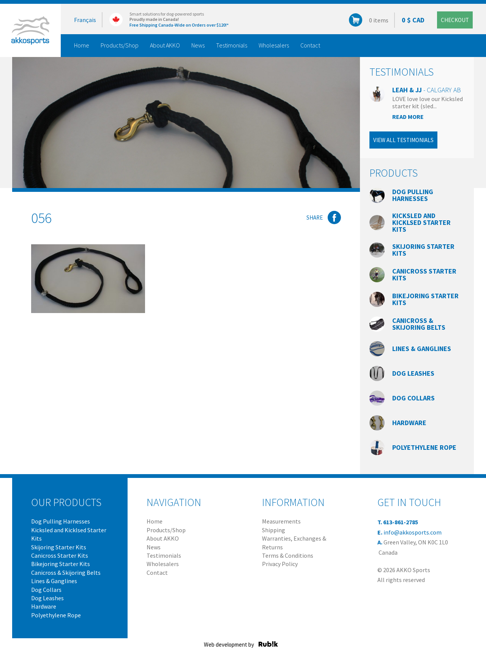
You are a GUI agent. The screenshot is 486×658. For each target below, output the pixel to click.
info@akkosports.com (412, 532)
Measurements (281, 521)
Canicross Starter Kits (424, 274)
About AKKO (165, 45)
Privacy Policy (280, 564)
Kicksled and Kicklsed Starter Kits (421, 222)
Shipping (273, 530)
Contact (310, 45)
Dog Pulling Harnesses (412, 195)
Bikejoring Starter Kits (425, 299)
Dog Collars (413, 398)
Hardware (409, 422)
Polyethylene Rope (424, 447)
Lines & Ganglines (421, 348)
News (198, 45)
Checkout (455, 20)
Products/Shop (120, 45)
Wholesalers (274, 45)
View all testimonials (403, 140)
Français (85, 20)
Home (81, 45)
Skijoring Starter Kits (423, 250)
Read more (408, 117)
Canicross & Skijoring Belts (418, 324)
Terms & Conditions (287, 555)
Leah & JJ (426, 89)
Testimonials (231, 45)
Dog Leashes (413, 373)
